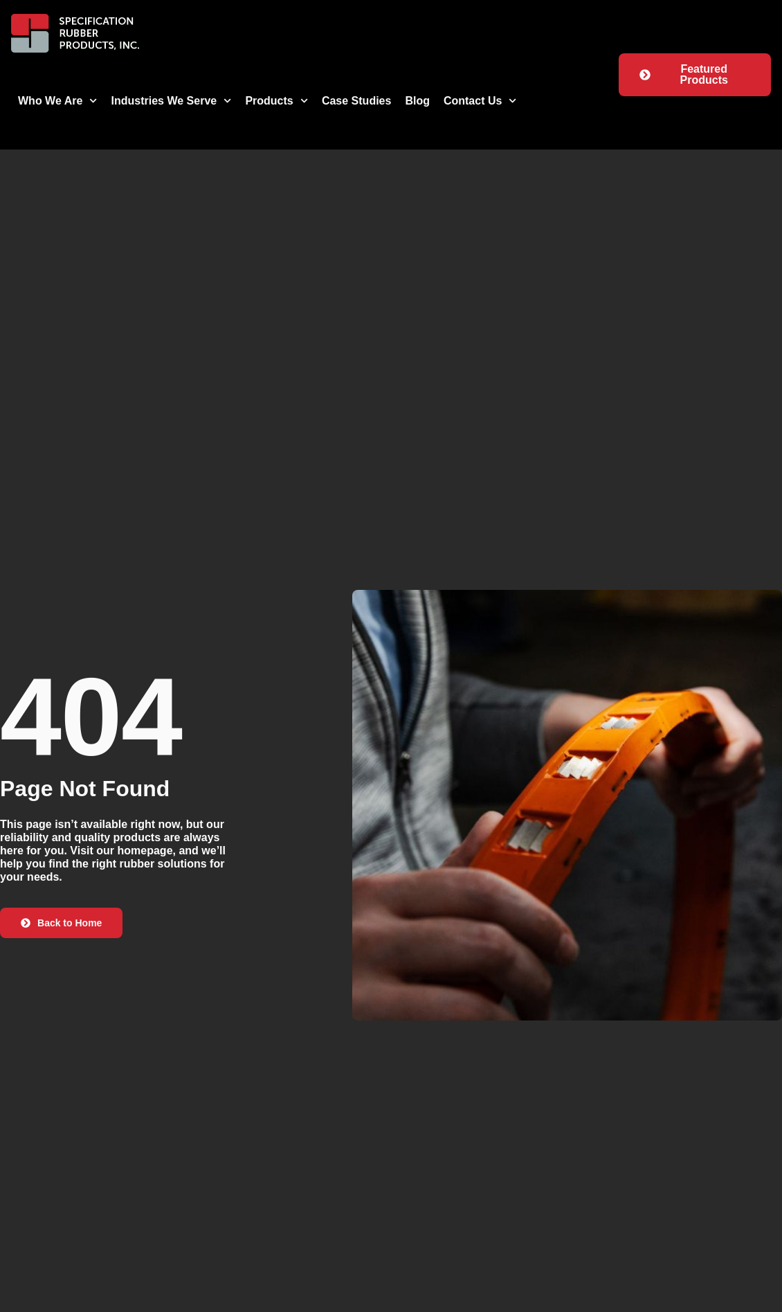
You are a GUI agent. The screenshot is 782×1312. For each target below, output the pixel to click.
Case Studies (356, 101)
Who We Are (58, 100)
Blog (417, 101)
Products (276, 100)
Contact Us (480, 100)
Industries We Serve (171, 100)
